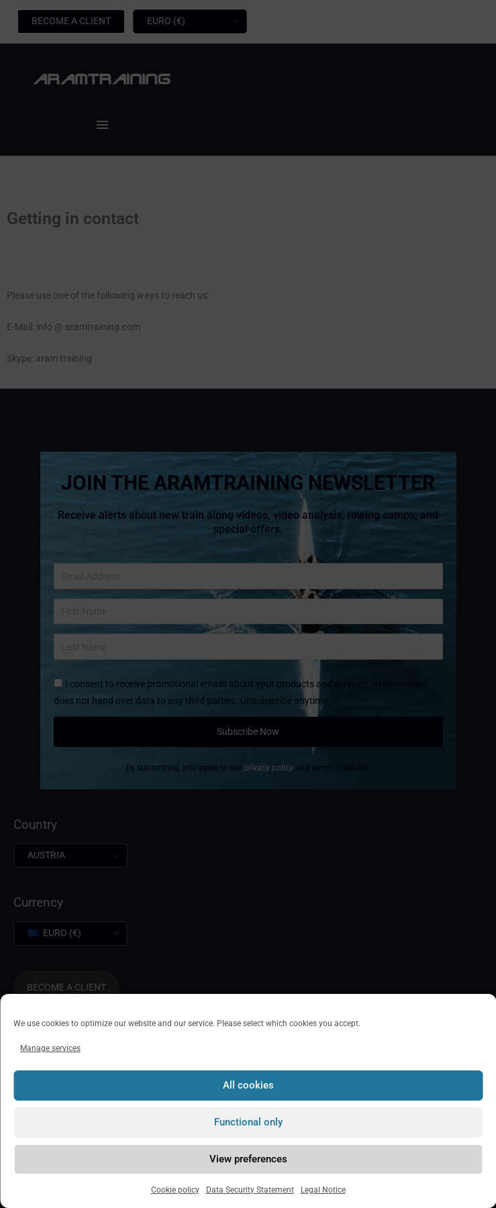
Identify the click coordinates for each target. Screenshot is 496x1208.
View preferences (248, 1159)
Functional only (248, 1122)
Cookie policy (175, 1190)
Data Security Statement (250, 1190)
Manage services (50, 1048)
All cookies (248, 1085)
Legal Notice (323, 1190)
